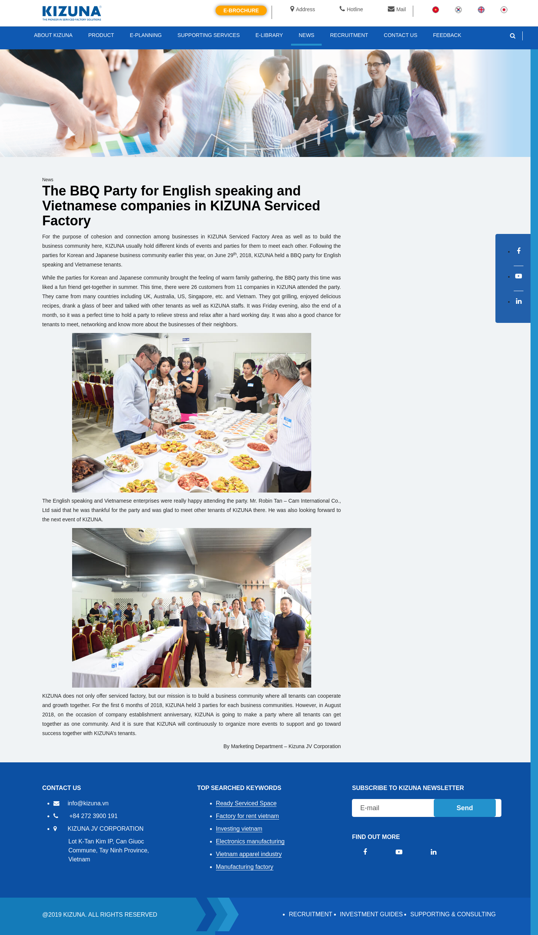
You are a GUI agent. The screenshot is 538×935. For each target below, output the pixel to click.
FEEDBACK (447, 35)
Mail (397, 9)
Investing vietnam (239, 829)
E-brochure (241, 10)
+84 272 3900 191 (93, 816)
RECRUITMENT (310, 914)
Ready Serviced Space (246, 803)
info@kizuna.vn (88, 803)
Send (465, 808)
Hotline (351, 9)
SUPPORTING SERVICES (208, 35)
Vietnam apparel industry (249, 854)
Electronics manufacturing (250, 841)
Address (302, 9)
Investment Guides (371, 914)
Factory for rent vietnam (247, 816)
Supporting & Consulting (453, 914)
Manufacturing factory (244, 867)
